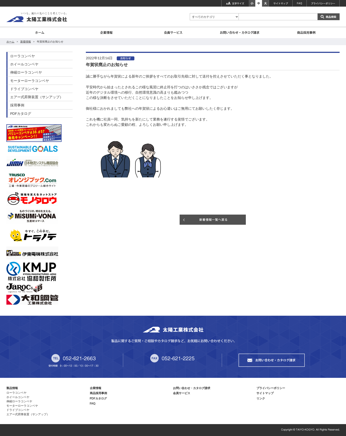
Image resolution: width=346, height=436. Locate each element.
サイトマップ (265, 393)
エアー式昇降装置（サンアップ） (36, 97)
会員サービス (181, 393)
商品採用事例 (98, 393)
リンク (260, 398)
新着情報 (25, 41)
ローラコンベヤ (22, 56)
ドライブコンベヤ (24, 89)
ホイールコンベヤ (24, 64)
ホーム (10, 41)
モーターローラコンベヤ (29, 80)
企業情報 (95, 388)
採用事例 (17, 105)
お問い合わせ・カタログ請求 (191, 388)
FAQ (93, 403)
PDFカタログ (20, 113)
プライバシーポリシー (270, 388)
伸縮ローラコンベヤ (26, 72)
